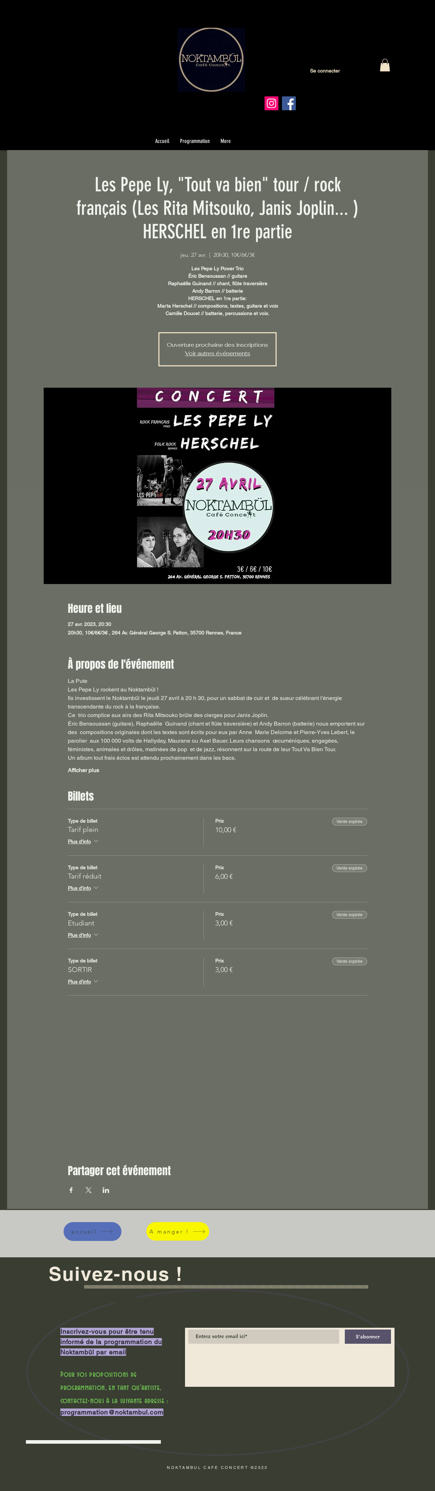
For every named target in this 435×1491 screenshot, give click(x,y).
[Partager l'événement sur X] (88, 1190)
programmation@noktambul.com (111, 1412)
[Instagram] (271, 103)
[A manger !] (177, 1231)
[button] (385, 65)
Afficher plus (83, 770)
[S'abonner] (368, 1337)
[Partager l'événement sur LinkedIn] (106, 1190)
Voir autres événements (217, 353)
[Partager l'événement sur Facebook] (71, 1190)
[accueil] (92, 1231)
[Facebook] (289, 103)
